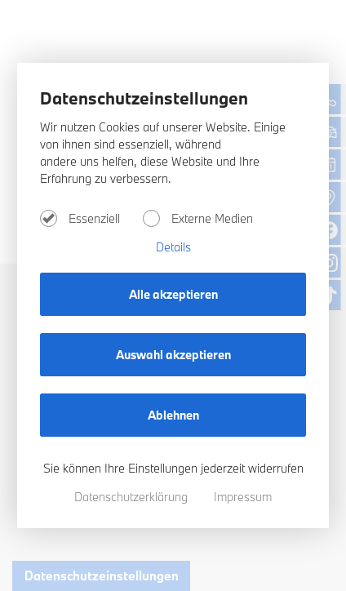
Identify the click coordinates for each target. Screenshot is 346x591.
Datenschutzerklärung (132, 496)
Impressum (243, 496)
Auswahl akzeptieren (173, 354)
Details (173, 247)
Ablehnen (173, 415)
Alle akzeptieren (173, 294)
